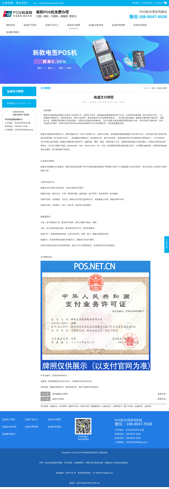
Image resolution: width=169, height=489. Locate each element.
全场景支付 (106, 406)
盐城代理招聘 (118, 25)
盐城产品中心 (52, 25)
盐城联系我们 (147, 3)
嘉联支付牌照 (58, 399)
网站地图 (135, 3)
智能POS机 (73, 406)
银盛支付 (54, 406)
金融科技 (138, 406)
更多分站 (159, 3)
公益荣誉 (147, 406)
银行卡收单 (128, 406)
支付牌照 (63, 406)
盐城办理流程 (140, 25)
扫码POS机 (84, 406)
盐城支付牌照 (73, 25)
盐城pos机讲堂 (96, 25)
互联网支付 (117, 406)
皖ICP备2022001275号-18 (88, 483)
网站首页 (10, 25)
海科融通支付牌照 (60, 394)
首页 (153, 88)
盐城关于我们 (30, 25)
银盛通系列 (95, 406)
